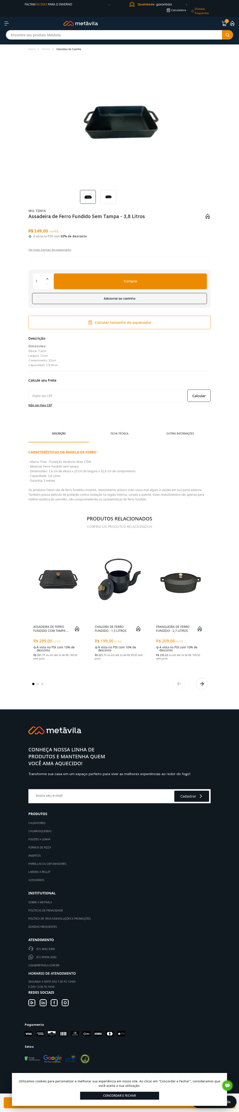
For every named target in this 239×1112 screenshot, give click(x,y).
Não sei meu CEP (40, 405)
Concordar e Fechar (119, 1095)
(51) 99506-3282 (46, 957)
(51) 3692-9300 (45, 949)
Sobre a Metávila (40, 902)
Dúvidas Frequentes (42, 926)
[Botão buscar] (227, 35)
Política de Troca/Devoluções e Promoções (59, 918)
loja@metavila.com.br (43, 965)
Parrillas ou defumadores (47, 863)
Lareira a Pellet (39, 872)
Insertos (34, 855)
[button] (109, 4)
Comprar (130, 281)
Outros (46, 49)
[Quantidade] (43, 281)
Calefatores (36, 823)
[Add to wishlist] (208, 216)
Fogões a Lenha (39, 839)
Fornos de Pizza (39, 847)
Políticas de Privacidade (45, 910)
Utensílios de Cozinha (68, 49)
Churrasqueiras (40, 831)
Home (31, 49)
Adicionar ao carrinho (120, 298)
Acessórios (36, 880)
